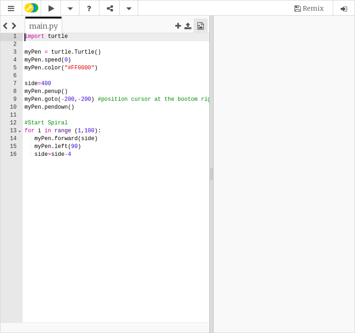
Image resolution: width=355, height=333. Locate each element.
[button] (11, 8)
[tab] (43, 26)
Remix (313, 8)
